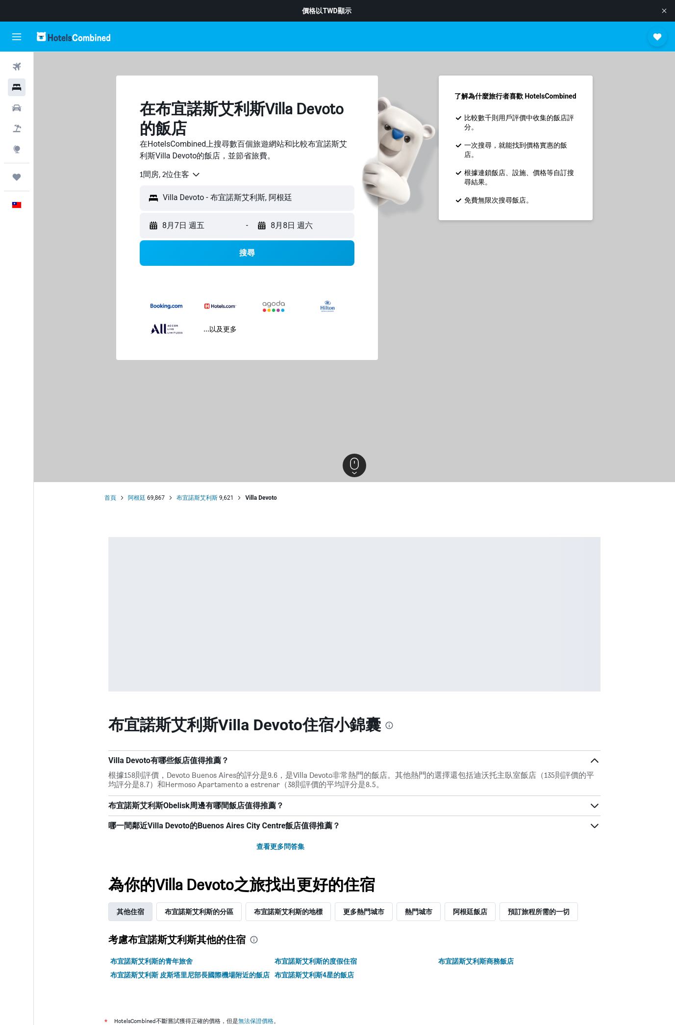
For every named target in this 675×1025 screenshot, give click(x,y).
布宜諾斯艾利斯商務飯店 (476, 961)
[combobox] (170, 174)
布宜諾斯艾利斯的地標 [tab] (288, 912)
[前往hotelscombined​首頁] (73, 36)
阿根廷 (137, 497)
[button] (664, 11)
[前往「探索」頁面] (16, 149)
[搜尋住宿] (16, 87)
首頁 (110, 497)
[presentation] (389, 725)
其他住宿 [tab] (130, 912)
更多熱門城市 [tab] (363, 912)
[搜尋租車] (16, 108)
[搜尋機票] (16, 67)
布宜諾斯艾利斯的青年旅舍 (151, 961)
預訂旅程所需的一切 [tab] (539, 912)
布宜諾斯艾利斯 (197, 497)
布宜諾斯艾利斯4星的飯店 (314, 975)
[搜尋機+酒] (16, 128)
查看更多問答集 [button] (280, 846)
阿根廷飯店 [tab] (470, 912)
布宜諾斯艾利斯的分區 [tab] (199, 912)
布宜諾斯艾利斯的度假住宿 (316, 961)
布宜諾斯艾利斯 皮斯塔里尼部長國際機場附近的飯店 (190, 975)
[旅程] (16, 177)
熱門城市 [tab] (418, 912)
